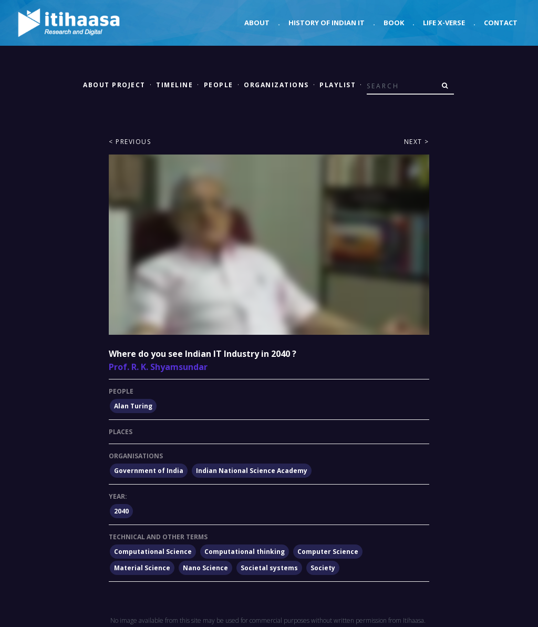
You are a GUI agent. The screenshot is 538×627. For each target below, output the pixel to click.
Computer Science (327, 551)
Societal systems (269, 567)
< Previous (130, 141)
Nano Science (205, 567)
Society (323, 567)
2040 (121, 511)
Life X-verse (444, 22)
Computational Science (153, 551)
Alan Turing (133, 406)
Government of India (148, 470)
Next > (416, 141)
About (257, 22)
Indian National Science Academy (251, 470)
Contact (501, 22)
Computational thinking (244, 551)
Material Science (142, 567)
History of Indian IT (326, 22)
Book (394, 22)
